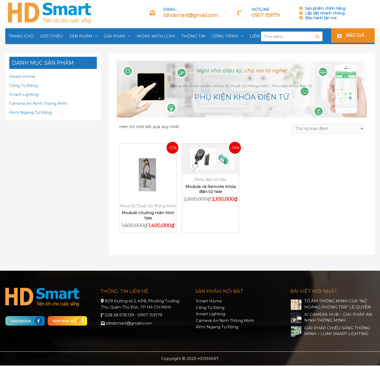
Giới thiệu (51, 36)
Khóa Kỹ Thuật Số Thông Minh (241, 86)
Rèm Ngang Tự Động (30, 112)
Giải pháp (114, 36)
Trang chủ (21, 36)
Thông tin (193, 36)
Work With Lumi (156, 36)
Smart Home (22, 76)
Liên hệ (258, 36)
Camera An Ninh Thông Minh (38, 103)
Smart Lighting (24, 94)
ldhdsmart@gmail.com (190, 15)
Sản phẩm (80, 36)
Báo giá (355, 36)
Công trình (225, 36)
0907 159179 (265, 15)
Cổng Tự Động (23, 85)
